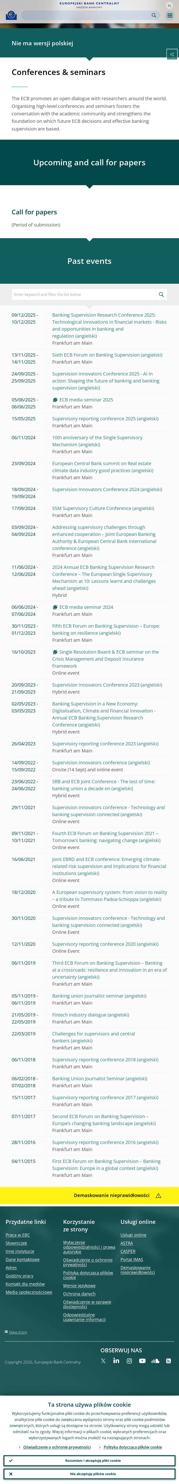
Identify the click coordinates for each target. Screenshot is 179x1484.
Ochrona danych (79, 1293)
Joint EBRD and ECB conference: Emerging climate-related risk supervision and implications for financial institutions (109, 866)
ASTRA (126, 1243)
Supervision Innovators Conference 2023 (95, 685)
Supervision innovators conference (89, 762)
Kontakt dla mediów (25, 1284)
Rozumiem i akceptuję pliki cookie (93, 1460)
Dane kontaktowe (23, 1259)
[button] (169, 5)
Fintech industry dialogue (79, 1015)
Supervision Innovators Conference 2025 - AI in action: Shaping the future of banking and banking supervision (105, 381)
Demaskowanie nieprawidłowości (137, 1270)
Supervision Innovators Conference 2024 (95, 489)
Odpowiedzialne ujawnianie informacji (84, 1317)
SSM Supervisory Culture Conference (91, 508)
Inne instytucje (20, 1251)
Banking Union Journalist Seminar (88, 1078)
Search (154, 15)
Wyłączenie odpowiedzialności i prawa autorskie (89, 1247)
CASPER (127, 1251)
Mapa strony (18, 1332)
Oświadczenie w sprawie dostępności (87, 1304)
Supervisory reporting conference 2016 (94, 1142)
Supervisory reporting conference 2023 (94, 743)
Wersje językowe (79, 1285)
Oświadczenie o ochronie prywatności (88, 1262)
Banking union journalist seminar (88, 996)
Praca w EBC (18, 1235)
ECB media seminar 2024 (86, 607)
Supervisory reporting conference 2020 (94, 944)
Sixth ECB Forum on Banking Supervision (96, 355)
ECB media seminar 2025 (86, 400)
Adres (11, 1267)
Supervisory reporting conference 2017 (94, 1097)
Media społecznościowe (29, 1292)
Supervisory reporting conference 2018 (94, 1059)
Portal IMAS (131, 1259)
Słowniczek (16, 1243)
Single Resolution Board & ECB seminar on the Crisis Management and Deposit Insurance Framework (105, 659)
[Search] (87, 15)
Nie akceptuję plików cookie (93, 1473)
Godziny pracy (19, 1276)
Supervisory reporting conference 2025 (94, 418)
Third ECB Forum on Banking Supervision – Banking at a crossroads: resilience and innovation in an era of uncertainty (109, 970)
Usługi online (133, 1235)
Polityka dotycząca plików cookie (88, 1275)
